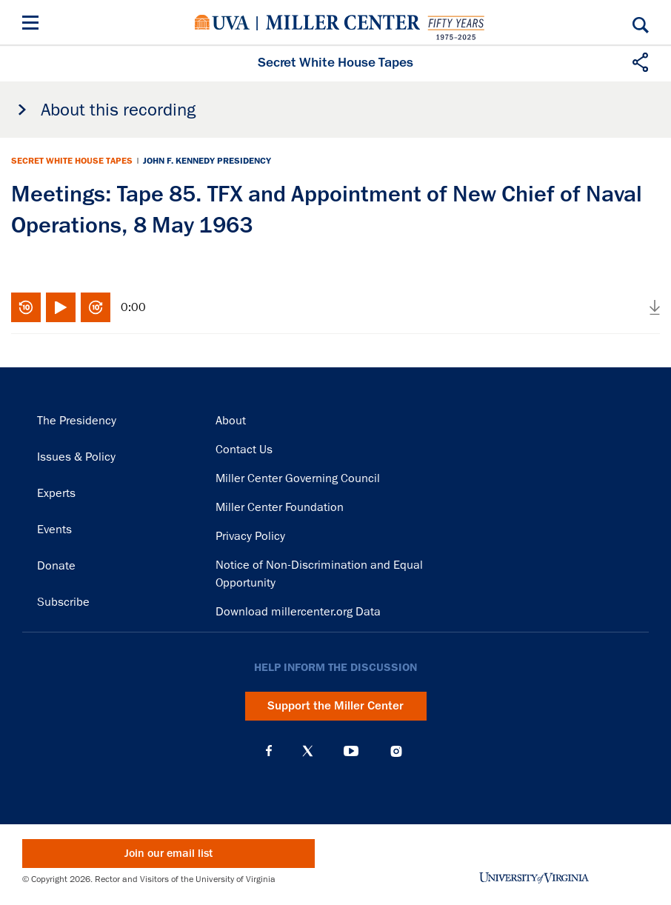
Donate (56, 565)
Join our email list (168, 853)
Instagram (396, 751)
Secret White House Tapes (72, 161)
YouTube (351, 751)
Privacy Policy (250, 536)
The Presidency (76, 420)
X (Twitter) (308, 751)
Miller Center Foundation (280, 507)
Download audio (655, 307)
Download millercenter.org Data (298, 611)
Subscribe (63, 602)
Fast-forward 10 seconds (95, 307)
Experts (56, 493)
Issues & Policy (76, 457)
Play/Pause (61, 307)
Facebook (269, 751)
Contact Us (244, 449)
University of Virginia (222, 22)
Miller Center (343, 22)
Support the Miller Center (335, 705)
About (231, 420)
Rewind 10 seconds (26, 307)
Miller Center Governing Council (298, 478)
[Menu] (33, 25)
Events (54, 529)
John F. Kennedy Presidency (207, 161)
